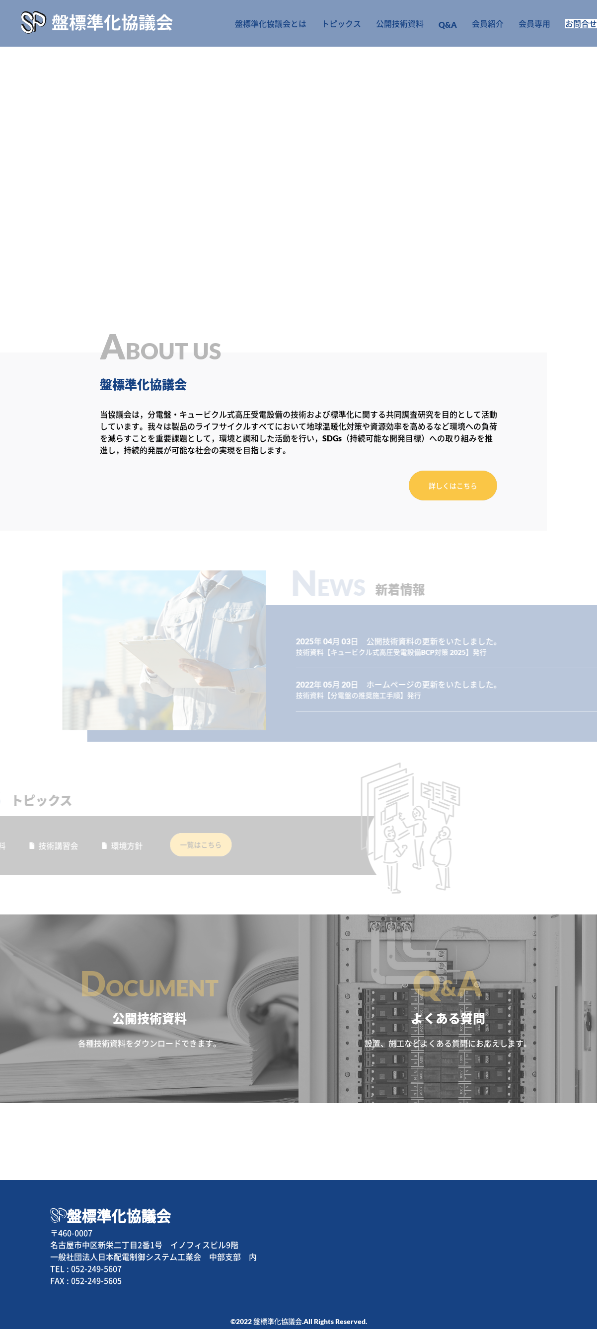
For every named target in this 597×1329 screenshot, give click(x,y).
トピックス (329, 23)
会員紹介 (469, 23)
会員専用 (513, 23)
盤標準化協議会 (119, 1201)
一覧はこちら (172, 830)
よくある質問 (447, 994)
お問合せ (570, 23)
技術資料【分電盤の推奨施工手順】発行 (394, 680)
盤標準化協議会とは (262, 23)
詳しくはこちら (453, 486)
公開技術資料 (385, 23)
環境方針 (86, 831)
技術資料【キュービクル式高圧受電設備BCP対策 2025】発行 (427, 637)
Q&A (430, 24)
